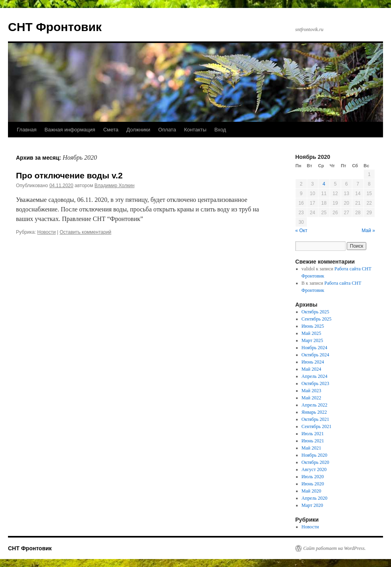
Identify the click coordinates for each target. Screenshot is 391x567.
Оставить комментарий (86, 232)
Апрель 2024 (315, 376)
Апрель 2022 (315, 405)
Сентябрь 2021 (317, 426)
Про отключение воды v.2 (69, 175)
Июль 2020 (313, 476)
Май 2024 (311, 369)
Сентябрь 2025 (317, 319)
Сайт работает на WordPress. (334, 548)
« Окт (301, 230)
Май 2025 (311, 333)
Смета (110, 130)
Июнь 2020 (313, 484)
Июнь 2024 (313, 362)
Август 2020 (314, 469)
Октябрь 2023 (316, 383)
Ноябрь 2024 (315, 347)
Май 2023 (311, 390)
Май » (368, 230)
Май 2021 (311, 448)
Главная (26, 130)
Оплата (167, 130)
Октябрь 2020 (316, 462)
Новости (46, 232)
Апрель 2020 (315, 498)
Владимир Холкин (114, 185)
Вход (220, 130)
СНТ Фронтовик (55, 26)
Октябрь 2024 (316, 355)
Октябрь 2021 (316, 419)
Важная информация (69, 130)
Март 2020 (312, 505)
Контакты (195, 130)
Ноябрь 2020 (315, 455)
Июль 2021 (313, 433)
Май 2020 (311, 491)
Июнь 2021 (313, 441)
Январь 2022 (314, 412)
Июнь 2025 (313, 326)
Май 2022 (311, 398)
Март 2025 (312, 340)
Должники (138, 130)
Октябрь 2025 (316, 312)
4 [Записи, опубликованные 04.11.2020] (323, 184)
